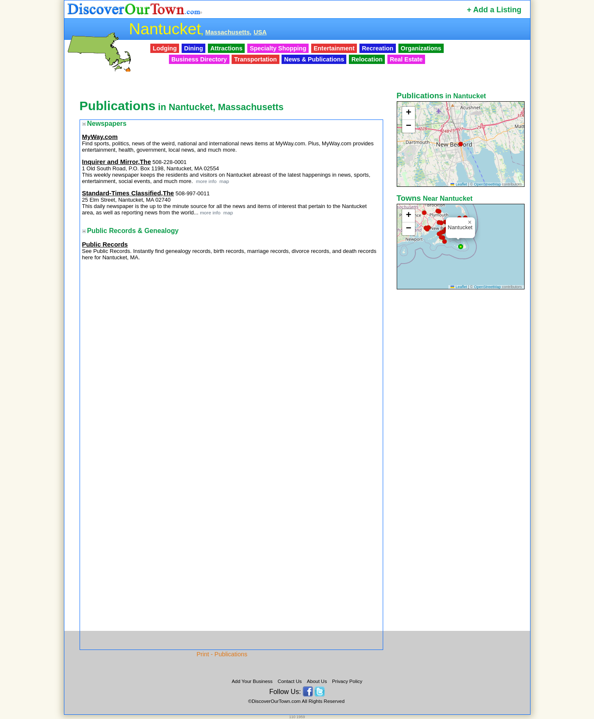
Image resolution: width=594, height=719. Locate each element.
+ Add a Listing (494, 10)
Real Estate (406, 59)
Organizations (421, 48)
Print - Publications (221, 654)
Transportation (255, 59)
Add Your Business (252, 681)
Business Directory (199, 59)
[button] (460, 144)
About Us (317, 681)
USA (260, 32)
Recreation (377, 48)
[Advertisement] (461, 425)
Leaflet (458, 184)
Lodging (165, 48)
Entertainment (334, 48)
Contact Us (290, 681)
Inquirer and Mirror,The (116, 161)
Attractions (226, 48)
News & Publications (314, 59)
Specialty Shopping (278, 48)
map (223, 181)
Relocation (367, 59)
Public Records (105, 244)
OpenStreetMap (487, 184)
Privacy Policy (347, 681)
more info (206, 181)
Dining (193, 48)
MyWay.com (100, 136)
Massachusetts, (228, 32)
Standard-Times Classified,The (128, 193)
